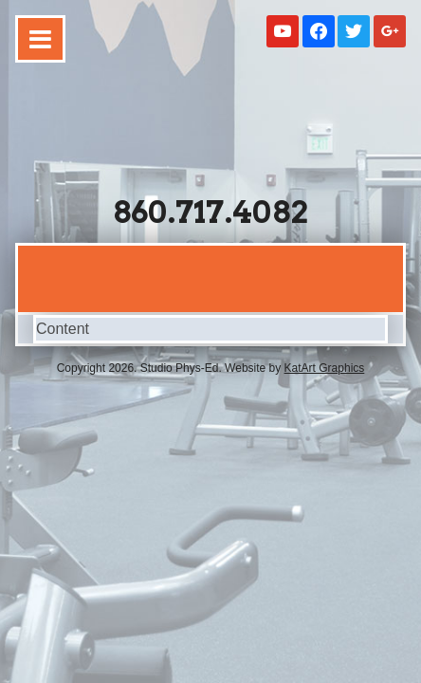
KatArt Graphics (324, 368)
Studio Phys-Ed (210, 125)
